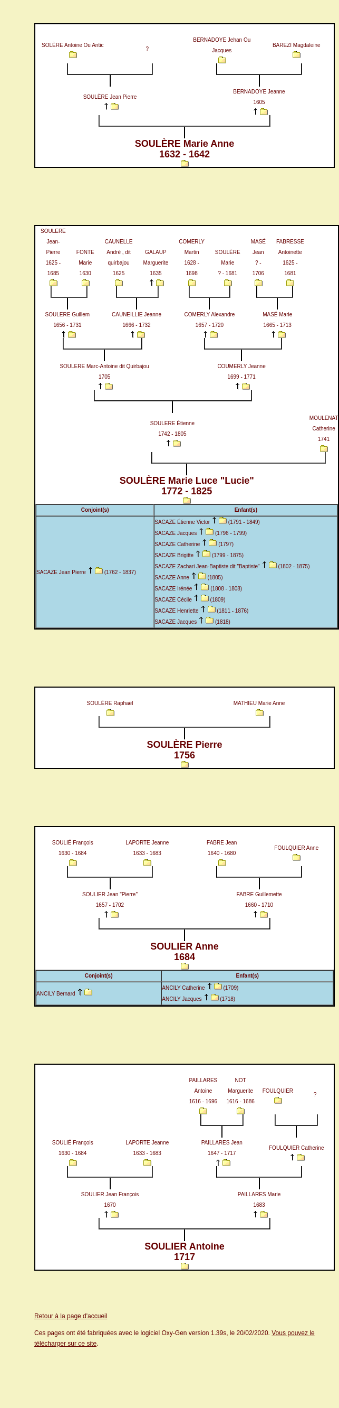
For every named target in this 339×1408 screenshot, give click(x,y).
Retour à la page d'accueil (70, 1316)
